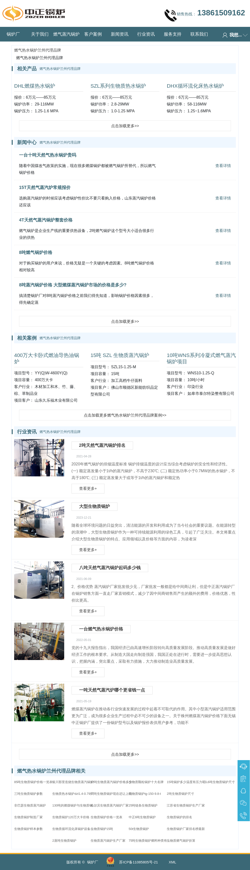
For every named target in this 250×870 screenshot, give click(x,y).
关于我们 (40, 34)
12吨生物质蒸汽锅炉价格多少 (111, 782)
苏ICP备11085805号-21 (138, 862)
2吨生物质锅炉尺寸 (180, 794)
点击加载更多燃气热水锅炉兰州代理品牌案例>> (125, 415)
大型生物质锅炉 (94, 506)
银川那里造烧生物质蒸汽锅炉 (73, 782)
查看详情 (223, 166)
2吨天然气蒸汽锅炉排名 (102, 445)
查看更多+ (88, 488)
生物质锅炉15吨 (102, 829)
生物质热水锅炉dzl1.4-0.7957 (73, 794)
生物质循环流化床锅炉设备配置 (74, 829)
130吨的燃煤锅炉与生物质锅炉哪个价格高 (74, 805)
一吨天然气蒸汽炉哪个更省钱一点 (112, 690)
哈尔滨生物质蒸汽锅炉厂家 (110, 805)
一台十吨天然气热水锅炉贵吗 (47, 155)
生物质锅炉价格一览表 (106, 817)
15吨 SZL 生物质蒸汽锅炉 (120, 355)
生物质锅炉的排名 (179, 817)
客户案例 (93, 34)
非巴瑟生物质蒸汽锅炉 (30, 805)
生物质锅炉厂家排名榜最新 (186, 829)
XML (172, 862)
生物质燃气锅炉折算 (181, 840)
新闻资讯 (119, 34)
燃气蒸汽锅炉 (66, 34)
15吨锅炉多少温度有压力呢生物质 (189, 782)
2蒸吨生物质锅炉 (64, 840)
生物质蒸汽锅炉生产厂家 (108, 840)
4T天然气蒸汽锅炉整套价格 (46, 220)
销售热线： (205, 15)
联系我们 (199, 34)
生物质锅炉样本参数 (28, 829)
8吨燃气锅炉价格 (35, 252)
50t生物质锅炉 (139, 829)
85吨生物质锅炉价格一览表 (33, 782)
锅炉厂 (13, 34)
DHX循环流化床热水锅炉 (195, 86)
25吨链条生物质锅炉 (143, 805)
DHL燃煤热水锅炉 (34, 86)
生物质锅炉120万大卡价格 (70, 817)
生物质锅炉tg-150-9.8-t (145, 794)
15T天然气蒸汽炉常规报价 (45, 187)
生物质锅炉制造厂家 (28, 817)
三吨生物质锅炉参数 (28, 794)
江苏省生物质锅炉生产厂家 (186, 805)
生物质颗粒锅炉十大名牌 (146, 782)
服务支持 (172, 34)
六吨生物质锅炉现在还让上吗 (111, 794)
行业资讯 (146, 34)
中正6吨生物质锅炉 (142, 817)
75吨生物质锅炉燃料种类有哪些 (151, 840)
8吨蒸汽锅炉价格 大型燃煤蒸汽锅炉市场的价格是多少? (72, 285)
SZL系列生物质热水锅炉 (118, 86)
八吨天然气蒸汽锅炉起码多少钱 (110, 567)
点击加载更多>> (125, 126)
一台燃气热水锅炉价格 (101, 629)
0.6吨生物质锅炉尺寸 (220, 782)
